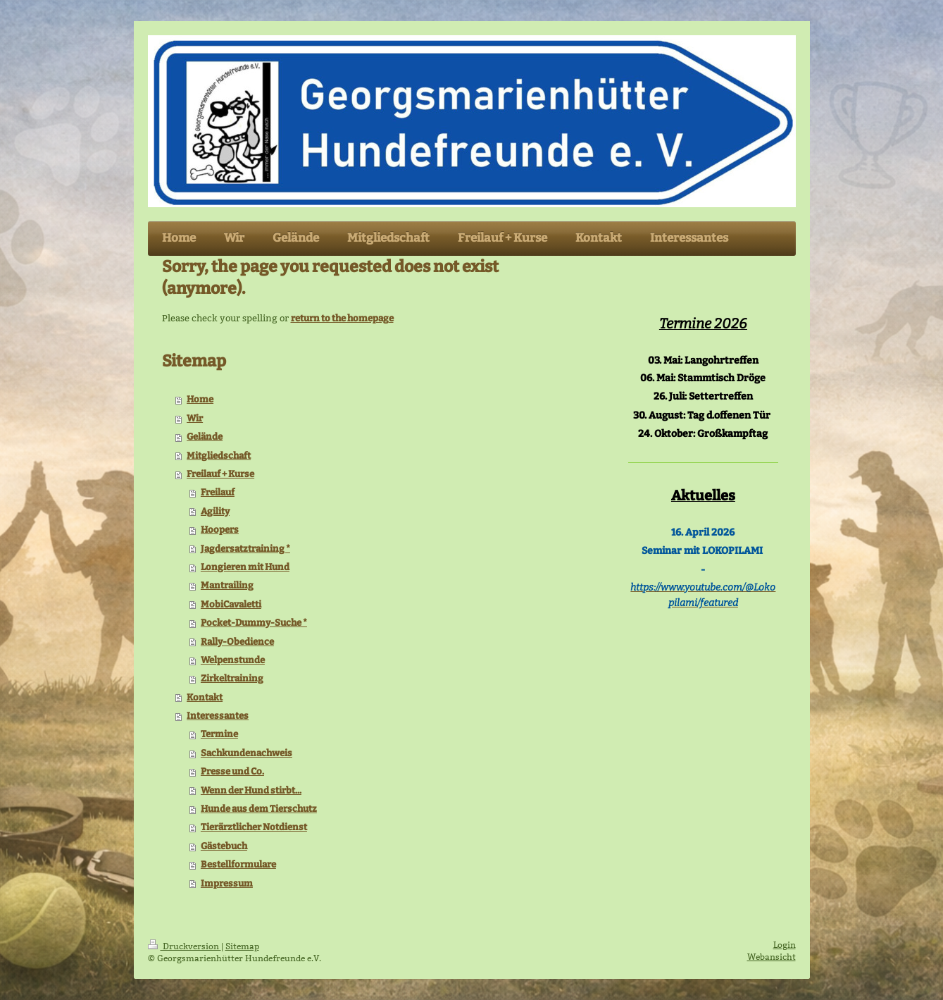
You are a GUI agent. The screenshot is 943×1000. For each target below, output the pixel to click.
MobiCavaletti (231, 604)
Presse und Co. (232, 771)
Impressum (227, 883)
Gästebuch (224, 846)
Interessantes (218, 715)
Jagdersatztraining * (245, 548)
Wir (195, 418)
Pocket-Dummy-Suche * (254, 622)
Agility (215, 511)
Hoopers (220, 529)
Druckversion (184, 946)
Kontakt (205, 697)
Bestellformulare (238, 864)
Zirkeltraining (232, 678)
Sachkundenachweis (246, 753)
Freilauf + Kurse (220, 474)
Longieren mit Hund (245, 567)
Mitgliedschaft (219, 455)
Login (784, 944)
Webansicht (771, 956)
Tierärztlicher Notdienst (254, 827)
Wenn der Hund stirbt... (251, 790)
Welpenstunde (233, 660)
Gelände (205, 436)
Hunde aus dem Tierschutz (259, 808)
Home (200, 399)
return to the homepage (342, 318)
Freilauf (218, 492)
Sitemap (242, 946)
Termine (219, 734)
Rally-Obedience (237, 641)
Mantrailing (227, 585)
